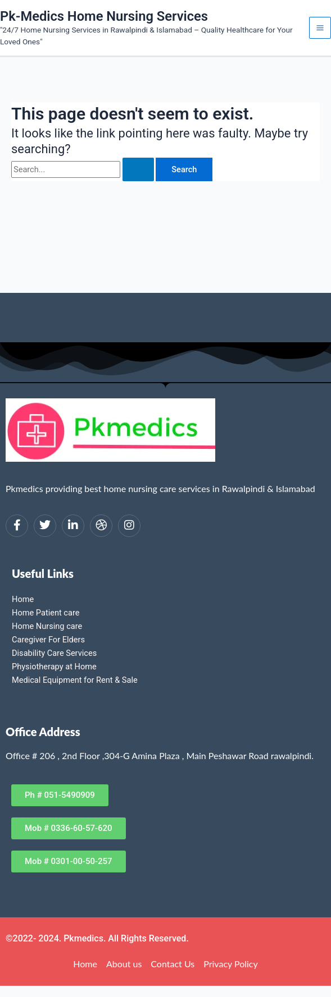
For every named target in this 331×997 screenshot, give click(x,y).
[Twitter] (45, 525)
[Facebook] (17, 525)
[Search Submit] (138, 170)
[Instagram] (129, 525)
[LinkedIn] (73, 525)
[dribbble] (101, 525)
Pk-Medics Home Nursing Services (104, 16)
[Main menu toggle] (320, 28)
